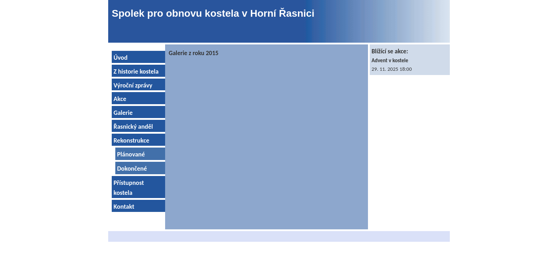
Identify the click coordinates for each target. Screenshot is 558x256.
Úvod (120, 58)
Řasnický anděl (133, 126)
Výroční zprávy (133, 85)
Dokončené (132, 168)
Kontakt (124, 206)
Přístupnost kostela (129, 188)
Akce (120, 99)
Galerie (123, 113)
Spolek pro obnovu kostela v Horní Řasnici (213, 13)
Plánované (131, 154)
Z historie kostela (136, 71)
